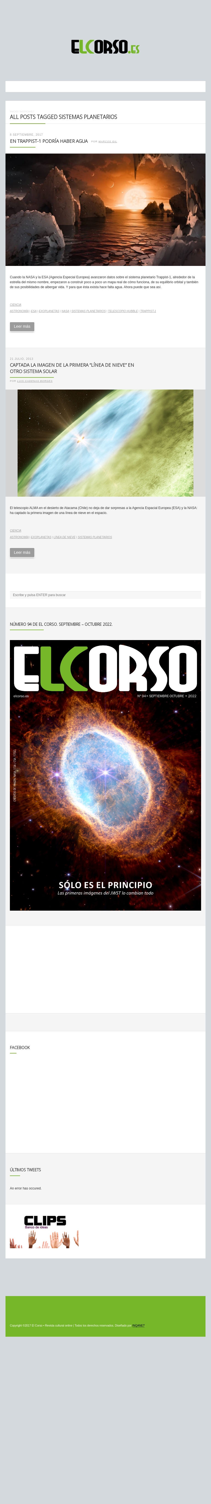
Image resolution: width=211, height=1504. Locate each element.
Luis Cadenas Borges (35, 381)
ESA (34, 311)
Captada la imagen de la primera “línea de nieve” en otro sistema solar (72, 368)
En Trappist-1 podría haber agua (49, 141)
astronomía (19, 311)
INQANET (138, 1325)
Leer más (22, 326)
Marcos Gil (107, 141)
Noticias (26, 111)
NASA (65, 311)
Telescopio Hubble (123, 311)
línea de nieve (64, 537)
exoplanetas (49, 311)
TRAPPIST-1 (148, 311)
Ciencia (15, 304)
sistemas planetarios (88, 311)
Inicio (14, 111)
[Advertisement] (105, 17)
